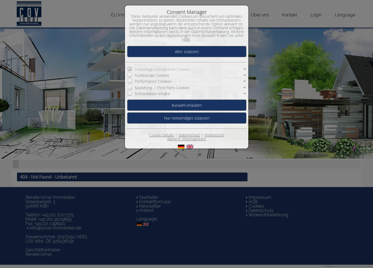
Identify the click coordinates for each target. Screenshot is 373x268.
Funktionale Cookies (152, 75)
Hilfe (186, 39)
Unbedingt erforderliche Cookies (162, 69)
